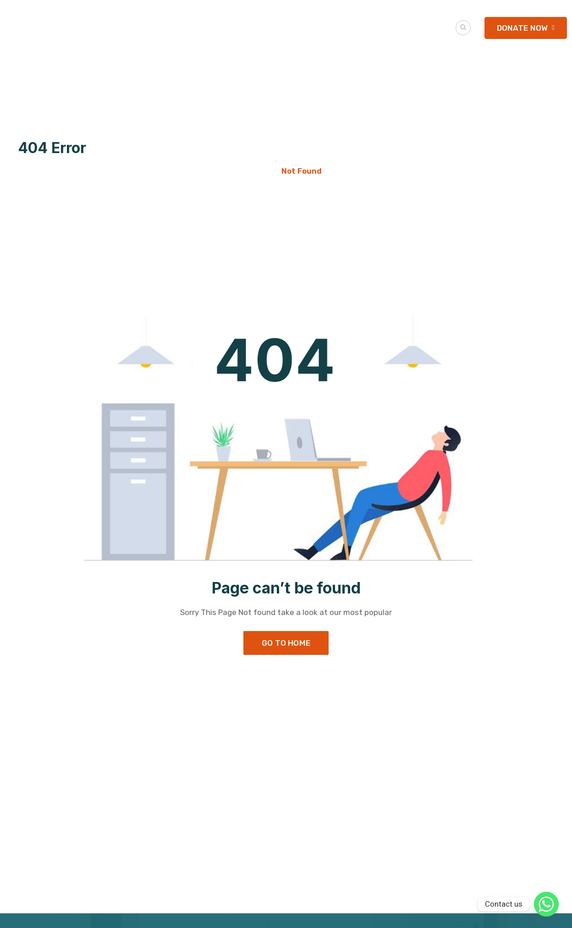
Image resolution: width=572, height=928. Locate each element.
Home (261, 171)
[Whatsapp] (546, 904)
